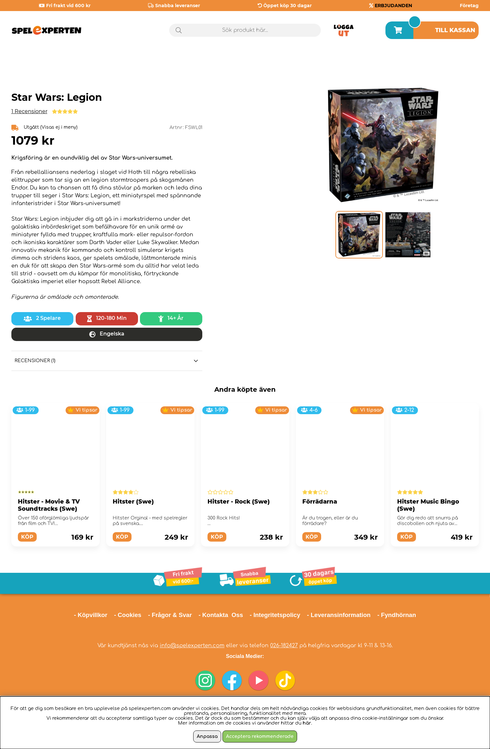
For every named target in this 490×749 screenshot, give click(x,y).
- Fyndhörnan (396, 614)
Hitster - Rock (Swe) (238, 501)
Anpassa (207, 736)
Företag (469, 5)
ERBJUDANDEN (393, 5)
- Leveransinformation (339, 614)
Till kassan (455, 30)
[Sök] (245, 30)
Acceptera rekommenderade (260, 736)
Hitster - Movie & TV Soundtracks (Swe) (49, 505)
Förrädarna (319, 501)
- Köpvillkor (90, 614)
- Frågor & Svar (170, 614)
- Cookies (127, 614)
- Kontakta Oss (220, 614)
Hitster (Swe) (133, 501)
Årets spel (451, 58)
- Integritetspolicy (275, 614)
